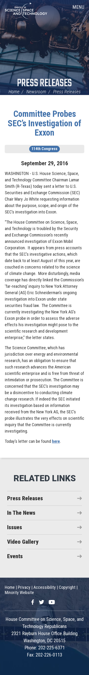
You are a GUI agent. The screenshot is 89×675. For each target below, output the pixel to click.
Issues (14, 527)
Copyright (67, 587)
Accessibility (44, 587)
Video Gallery (22, 541)
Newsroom (36, 91)
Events (15, 556)
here (56, 441)
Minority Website (19, 592)
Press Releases (44, 83)
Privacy (24, 587)
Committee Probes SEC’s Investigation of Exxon (44, 123)
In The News (21, 513)
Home (14, 91)
